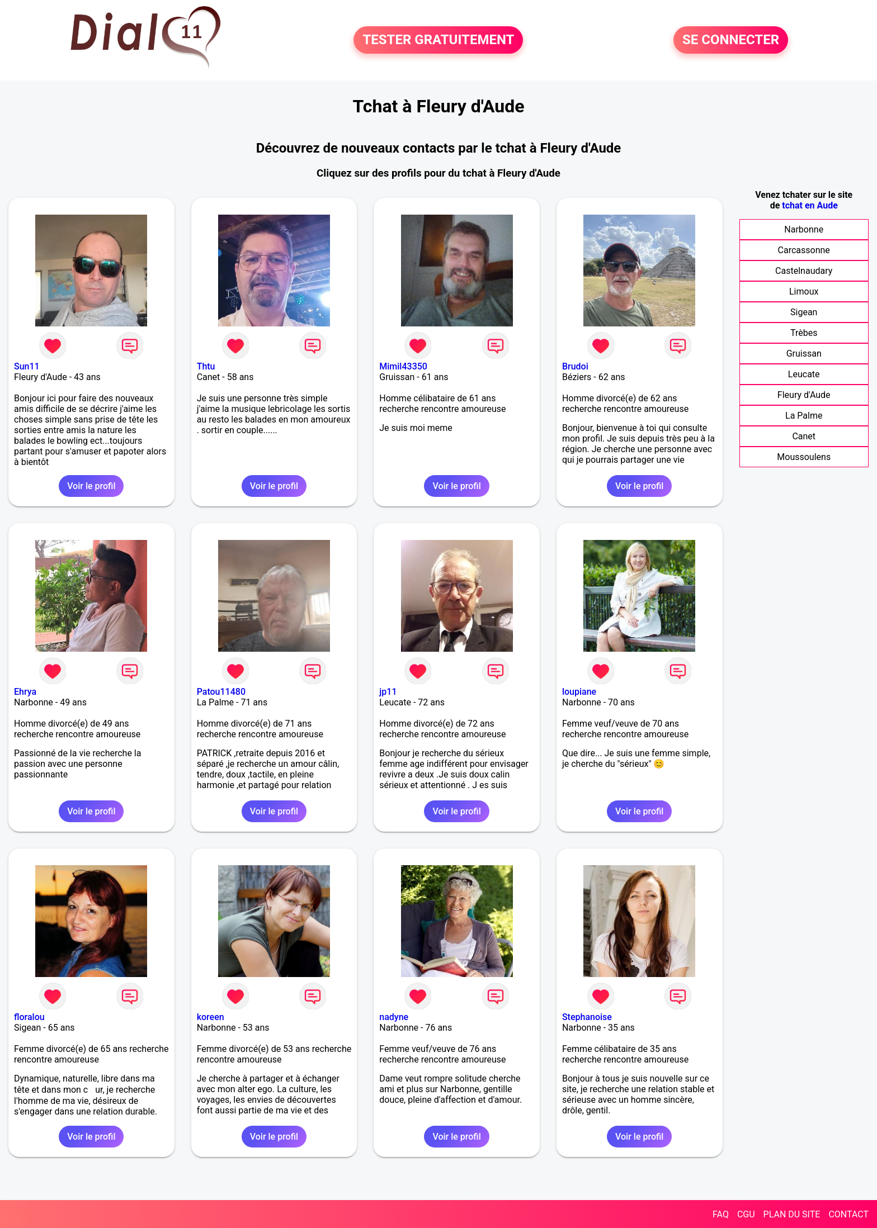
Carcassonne (804, 250)
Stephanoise (587, 1017)
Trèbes (803, 333)
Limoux (803, 291)
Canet (803, 436)
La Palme (803, 415)
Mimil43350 (403, 366)
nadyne (393, 1017)
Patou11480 (221, 691)
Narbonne (803, 229)
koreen (210, 1017)
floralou (29, 1017)
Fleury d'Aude (804, 395)
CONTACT (848, 1214)
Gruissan (804, 353)
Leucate (804, 374)
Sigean (803, 312)
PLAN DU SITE (792, 1214)
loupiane (579, 691)
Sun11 (27, 366)
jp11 (388, 691)
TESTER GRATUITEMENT (438, 40)
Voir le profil (91, 486)
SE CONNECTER (730, 40)
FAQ (721, 1214)
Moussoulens (804, 457)
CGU (746, 1214)
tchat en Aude (810, 205)
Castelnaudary (803, 270)
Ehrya (25, 691)
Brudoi (575, 366)
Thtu (206, 366)
